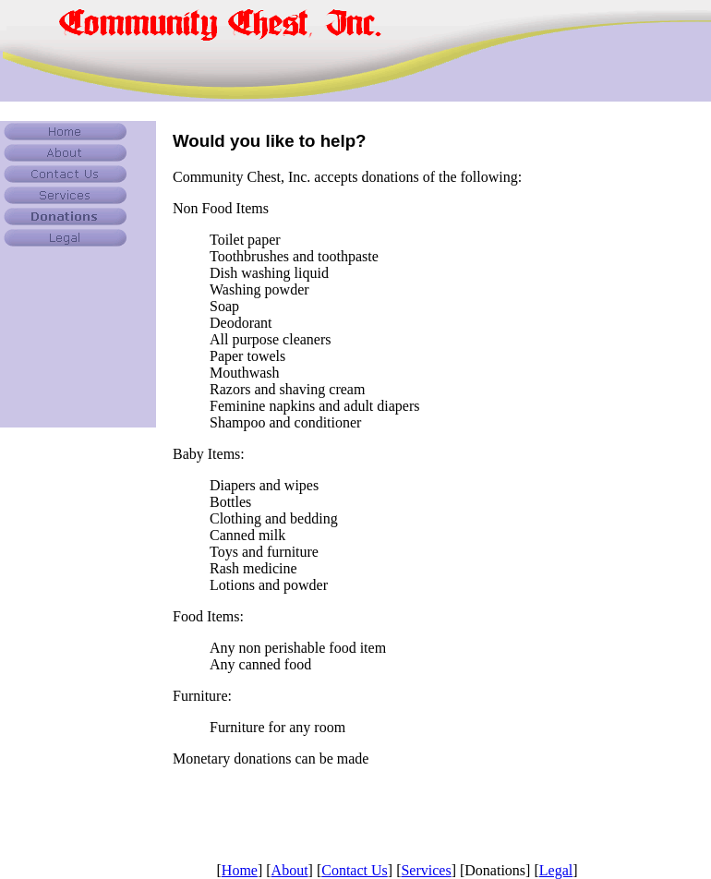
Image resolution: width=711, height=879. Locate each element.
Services (426, 870)
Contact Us (354, 870)
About (289, 870)
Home (240, 870)
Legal (555, 870)
